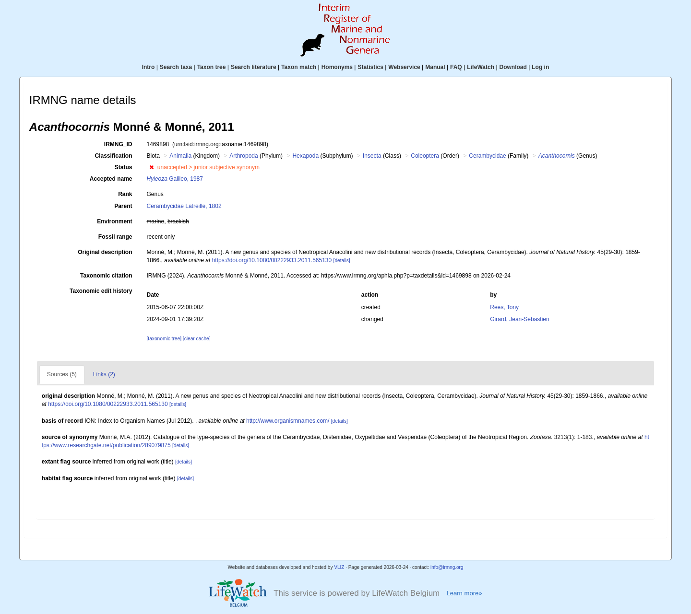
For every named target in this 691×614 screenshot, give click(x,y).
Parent (123, 206)
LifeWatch (480, 67)
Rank (125, 194)
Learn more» (464, 593)
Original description (105, 252)
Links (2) (104, 374)
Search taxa (176, 67)
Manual (435, 67)
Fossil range (115, 236)
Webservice (404, 67)
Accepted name (111, 178)
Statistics (370, 67)
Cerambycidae (487, 155)
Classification (113, 155)
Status (123, 167)
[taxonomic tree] (164, 338)
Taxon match (298, 67)
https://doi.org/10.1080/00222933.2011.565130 (272, 260)
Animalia (180, 155)
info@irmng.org (447, 567)
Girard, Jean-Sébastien (519, 319)
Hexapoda (305, 155)
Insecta (372, 155)
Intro (148, 67)
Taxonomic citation (106, 275)
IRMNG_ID (118, 144)
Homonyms (337, 67)
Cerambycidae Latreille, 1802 (184, 206)
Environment (114, 221)
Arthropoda (243, 155)
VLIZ (339, 567)
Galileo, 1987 (175, 178)
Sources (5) (62, 374)
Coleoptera (425, 155)
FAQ (456, 67)
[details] (342, 260)
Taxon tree (211, 67)
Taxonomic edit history (101, 291)
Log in (540, 67)
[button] (151, 167)
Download (513, 67)
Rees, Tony (504, 307)
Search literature (253, 67)
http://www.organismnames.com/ (287, 420)
